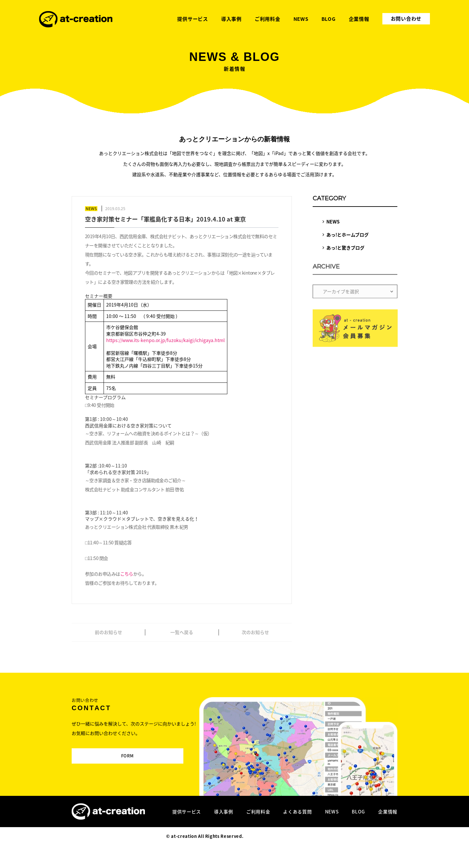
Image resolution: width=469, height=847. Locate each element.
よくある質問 (297, 811)
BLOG (358, 811)
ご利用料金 (258, 811)
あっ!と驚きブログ (345, 247)
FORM (116, 752)
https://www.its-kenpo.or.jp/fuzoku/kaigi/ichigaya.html (165, 340)
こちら (126, 573)
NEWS (333, 221)
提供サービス (186, 811)
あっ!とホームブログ (347, 234)
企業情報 (387, 811)
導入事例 (223, 811)
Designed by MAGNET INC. (274, 836)
